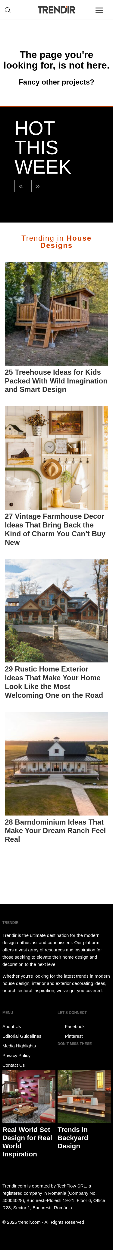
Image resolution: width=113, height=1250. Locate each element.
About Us (11, 1026)
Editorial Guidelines (21, 1036)
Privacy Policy (16, 1055)
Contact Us (13, 1065)
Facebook (71, 1026)
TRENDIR (56, 10)
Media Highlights (19, 1045)
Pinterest (70, 1036)
